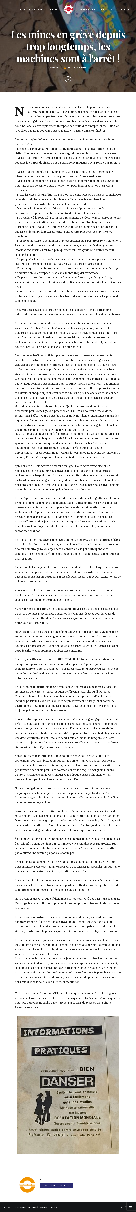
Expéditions (37, 10)
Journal (53, 10)
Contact (124, 10)
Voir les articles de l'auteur (56, 1185)
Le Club (21, 10)
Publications (107, 10)
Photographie (87, 10)
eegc (70, 68)
